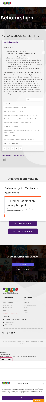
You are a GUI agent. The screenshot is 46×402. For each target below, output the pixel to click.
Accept (23, 398)
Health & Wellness (8, 302)
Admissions (27, 299)
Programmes (6, 299)
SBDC (25, 310)
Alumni (26, 307)
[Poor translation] (8, 359)
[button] (43, 384)
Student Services (7, 305)
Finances (26, 302)
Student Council (7, 310)
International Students (30, 305)
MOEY (26, 313)
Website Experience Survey (10, 313)
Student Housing (7, 307)
